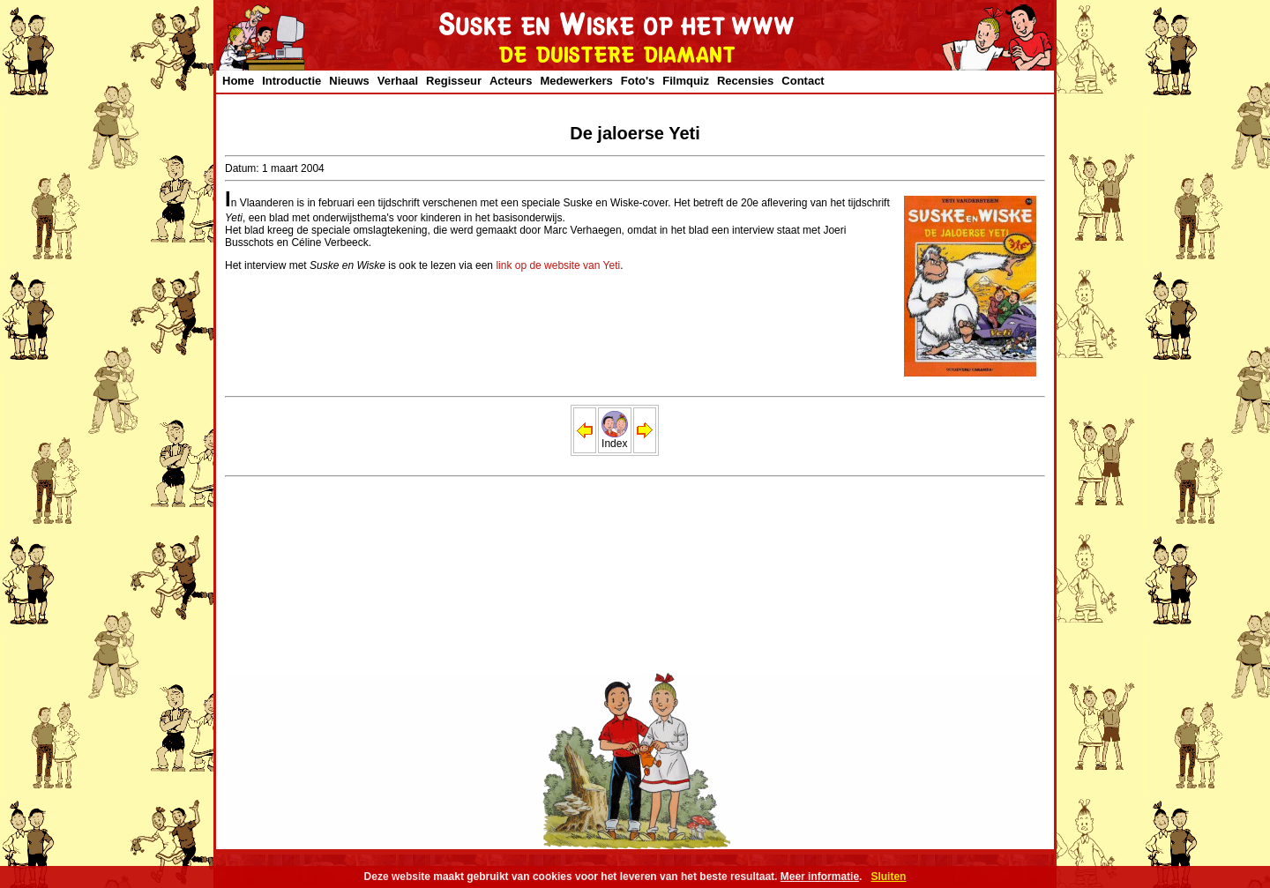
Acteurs (510, 80)
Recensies (745, 80)
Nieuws (349, 80)
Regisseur (454, 80)
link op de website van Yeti (558, 265)
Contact (802, 80)
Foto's (637, 80)
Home (238, 80)
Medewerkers (576, 80)
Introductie (291, 80)
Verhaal (397, 80)
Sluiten (888, 876)
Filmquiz (685, 80)
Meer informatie (820, 876)
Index (614, 439)
